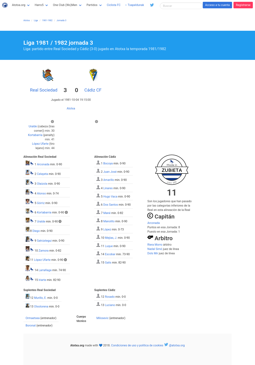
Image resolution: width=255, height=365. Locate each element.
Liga (36, 20)
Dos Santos (110, 204)
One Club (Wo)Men (65, 5)
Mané (106, 213)
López (107, 229)
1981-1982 (47, 20)
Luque (109, 246)
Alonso (41, 193)
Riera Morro (154, 244)
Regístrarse (243, 5)
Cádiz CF (93, 90)
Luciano (110, 305)
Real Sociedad (43, 90)
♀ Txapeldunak (134, 5)
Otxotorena (41, 306)
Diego (36, 231)
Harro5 (39, 5)
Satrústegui (44, 241)
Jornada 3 (61, 20)
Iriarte (42, 280)
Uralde (33, 126)
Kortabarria (35, 135)
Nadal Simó (154, 249)
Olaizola (42, 183)
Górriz (41, 203)
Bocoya (108, 163)
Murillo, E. (40, 298)
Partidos (92, 5)
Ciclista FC (114, 5)
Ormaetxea (33, 318)
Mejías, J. (111, 237)
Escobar (110, 254)
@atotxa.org (174, 345)
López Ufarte (40, 143)
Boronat (31, 325)
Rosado (110, 296)
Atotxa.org (18, 5)
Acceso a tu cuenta (217, 5)
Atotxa (26, 20)
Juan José (110, 171)
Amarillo (108, 180)
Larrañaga (45, 270)
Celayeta (42, 174)
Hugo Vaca (110, 196)
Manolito (109, 221)
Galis (108, 262)
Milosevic (102, 318)
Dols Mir (152, 253)
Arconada (43, 164)
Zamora (43, 250)
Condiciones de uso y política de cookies (137, 345)
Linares (108, 188)
